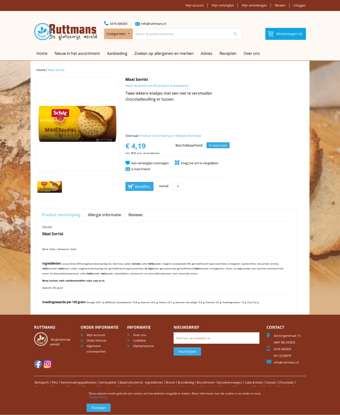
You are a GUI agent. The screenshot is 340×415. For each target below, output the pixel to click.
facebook (38, 364)
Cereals (270, 382)
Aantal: (164, 186)
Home (40, 70)
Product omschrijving (61, 214)
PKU (55, 382)
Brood (170, 382)
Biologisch (42, 382)
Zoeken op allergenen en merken (164, 53)
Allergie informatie (104, 214)
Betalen (280, 5)
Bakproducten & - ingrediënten (141, 382)
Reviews (136, 214)
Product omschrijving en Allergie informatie (170, 135)
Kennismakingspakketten (79, 382)
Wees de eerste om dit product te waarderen (157, 85)
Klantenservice (143, 346)
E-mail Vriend (140, 169)
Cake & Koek (254, 382)
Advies (206, 53)
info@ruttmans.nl (153, 23)
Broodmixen (206, 382)
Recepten (228, 53)
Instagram (47, 364)
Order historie (96, 340)
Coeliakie (139, 340)
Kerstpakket (108, 382)
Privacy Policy (98, 397)
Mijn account (194, 5)
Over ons (252, 53)
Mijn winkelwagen (254, 5)
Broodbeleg (186, 382)
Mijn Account (96, 335)
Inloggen (300, 5)
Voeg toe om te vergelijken (199, 163)
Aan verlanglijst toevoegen (150, 163)
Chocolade (286, 382)
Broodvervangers (229, 382)
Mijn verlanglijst (223, 5)
